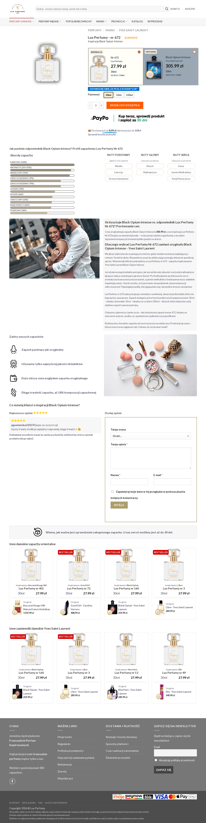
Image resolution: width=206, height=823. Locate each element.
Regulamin (64, 744)
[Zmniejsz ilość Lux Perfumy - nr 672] (90, 105)
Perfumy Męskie (50, 21)
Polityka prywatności (71, 750)
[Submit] (167, 9)
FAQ (40, 802)
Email (157, 747)
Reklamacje (65, 764)
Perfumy (94, 30)
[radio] (108, 95)
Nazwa (115, 475)
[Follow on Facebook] (12, 781)
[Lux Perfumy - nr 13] (126, 671)
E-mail (157, 475)
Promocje (119, 21)
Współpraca (65, 778)
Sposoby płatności (117, 744)
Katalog (137, 21)
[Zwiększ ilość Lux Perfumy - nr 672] (101, 105)
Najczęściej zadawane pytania (76, 757)
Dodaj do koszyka (125, 105)
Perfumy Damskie (21, 21)
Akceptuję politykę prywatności (177, 760)
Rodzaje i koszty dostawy (121, 737)
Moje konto (65, 737)
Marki (101, 21)
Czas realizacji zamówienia (122, 750)
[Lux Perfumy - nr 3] (174, 587)
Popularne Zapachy (79, 21)
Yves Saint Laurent (133, 30)
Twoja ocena (118, 429)
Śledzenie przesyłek (118, 757)
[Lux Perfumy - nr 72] (78, 587)
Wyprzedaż (155, 21)
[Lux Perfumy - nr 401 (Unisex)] (31, 587)
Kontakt (14, 802)
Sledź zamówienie (56, 802)
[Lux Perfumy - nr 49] (174, 671)
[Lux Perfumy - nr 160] (126, 587)
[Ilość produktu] (95, 105)
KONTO (175, 8)
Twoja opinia (119, 444)
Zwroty (62, 771)
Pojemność (94, 94)
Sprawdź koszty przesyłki (102, 134)
